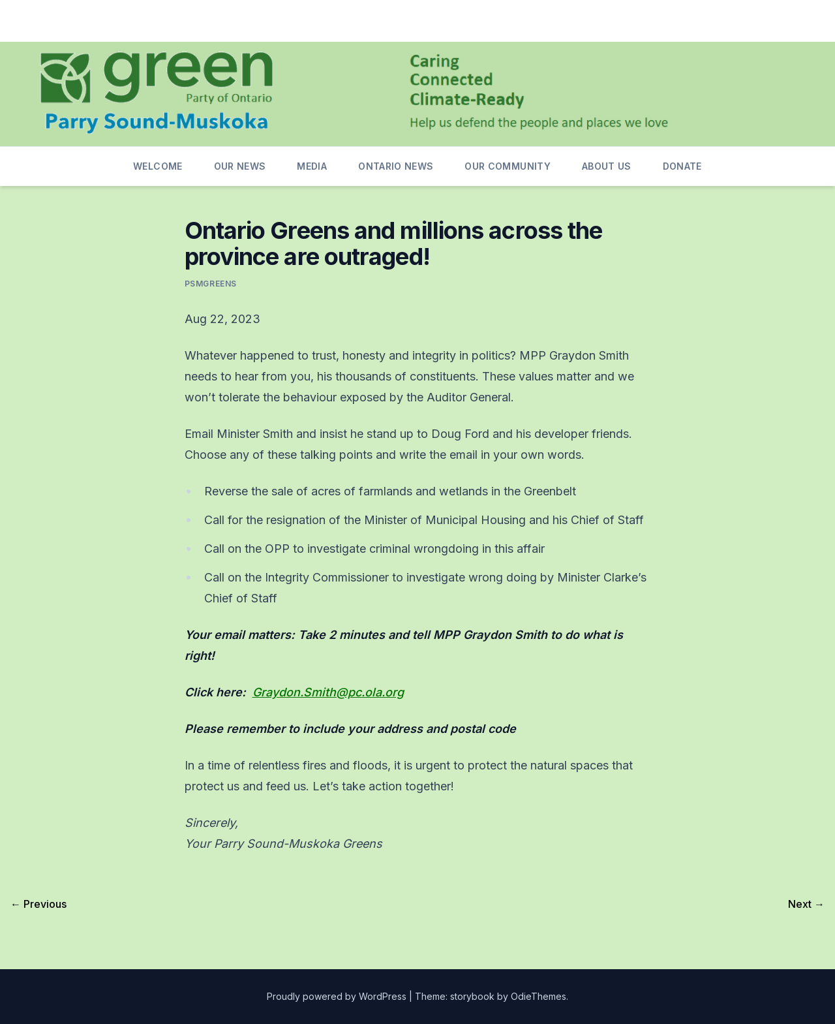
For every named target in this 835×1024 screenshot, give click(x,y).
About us (606, 166)
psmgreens (211, 283)
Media (312, 166)
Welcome (157, 166)
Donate (682, 166)
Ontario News (395, 166)
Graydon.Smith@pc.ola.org (328, 692)
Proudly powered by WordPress (338, 996)
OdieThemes (538, 996)
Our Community (507, 166)
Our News (240, 166)
